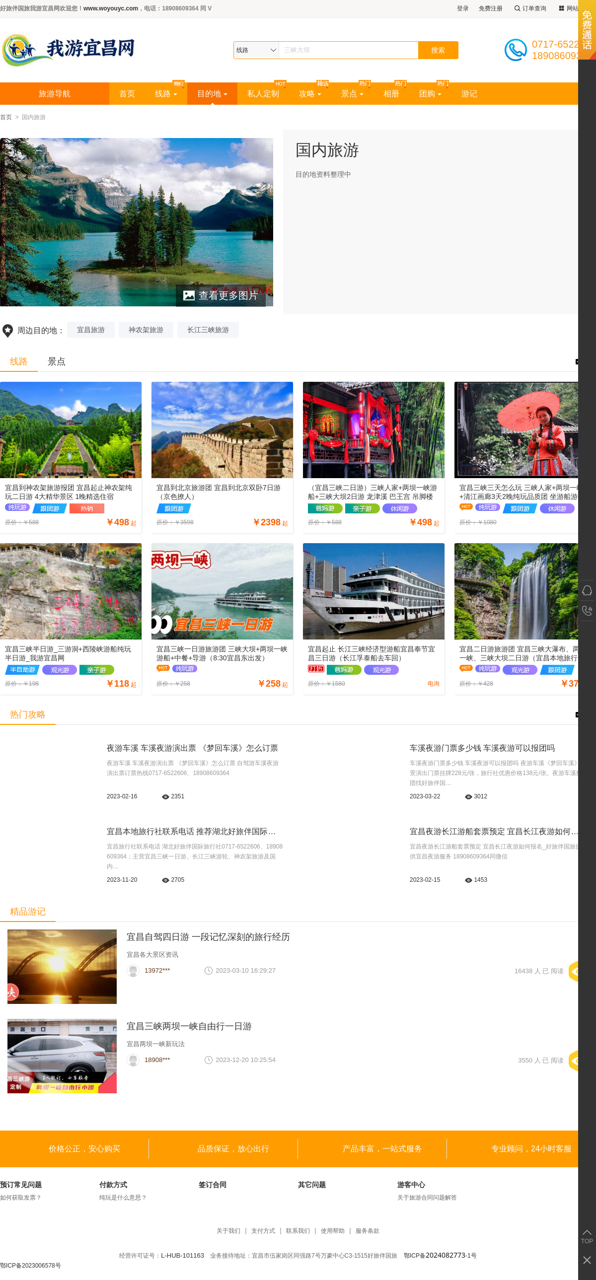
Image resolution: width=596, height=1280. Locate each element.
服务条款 (367, 1231)
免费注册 (491, 8)
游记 (469, 93)
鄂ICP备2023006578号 (30, 1265)
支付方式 (263, 1231)
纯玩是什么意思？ (123, 1197)
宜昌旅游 (91, 330)
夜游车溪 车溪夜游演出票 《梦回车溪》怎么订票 (192, 748)
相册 (391, 93)
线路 (166, 93)
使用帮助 (333, 1231)
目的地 (212, 93)
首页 (127, 93)
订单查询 (529, 8)
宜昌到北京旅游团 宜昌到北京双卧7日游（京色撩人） (218, 492)
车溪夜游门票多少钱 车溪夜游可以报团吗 (482, 748)
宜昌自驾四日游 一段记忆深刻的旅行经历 (208, 937)
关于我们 (228, 1231)
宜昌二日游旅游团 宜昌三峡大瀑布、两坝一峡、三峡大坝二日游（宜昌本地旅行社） (523, 653)
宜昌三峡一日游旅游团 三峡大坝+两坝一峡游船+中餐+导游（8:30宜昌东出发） (222, 653)
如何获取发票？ (21, 1197)
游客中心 (411, 1185)
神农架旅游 (146, 330)
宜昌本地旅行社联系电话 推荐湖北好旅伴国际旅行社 (199, 831)
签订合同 (212, 1185)
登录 (463, 8)
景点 (352, 93)
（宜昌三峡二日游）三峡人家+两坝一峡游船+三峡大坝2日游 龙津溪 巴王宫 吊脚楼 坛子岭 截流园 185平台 (372, 492)
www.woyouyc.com (110, 8)
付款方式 (113, 1185)
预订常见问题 (21, 1185)
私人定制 (263, 93)
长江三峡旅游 (208, 330)
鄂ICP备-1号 (440, 1255)
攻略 (310, 93)
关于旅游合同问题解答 (427, 1197)
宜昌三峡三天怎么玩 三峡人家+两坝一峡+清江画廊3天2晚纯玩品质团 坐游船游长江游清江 (522, 492)
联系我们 (298, 1231)
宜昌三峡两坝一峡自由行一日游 (189, 1026)
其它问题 (312, 1185)
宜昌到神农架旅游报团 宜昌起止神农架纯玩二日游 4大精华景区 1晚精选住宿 (68, 492)
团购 (430, 93)
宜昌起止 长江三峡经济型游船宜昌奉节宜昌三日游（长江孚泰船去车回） (371, 653)
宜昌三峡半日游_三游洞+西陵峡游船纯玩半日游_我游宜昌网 (68, 653)
